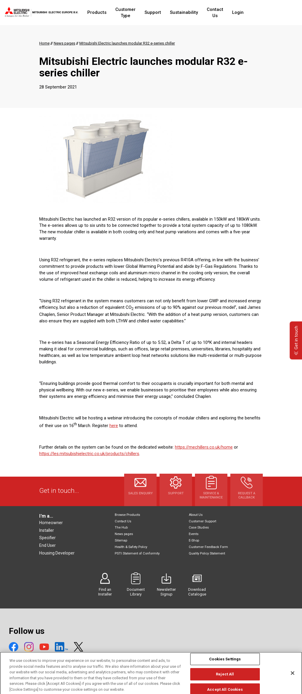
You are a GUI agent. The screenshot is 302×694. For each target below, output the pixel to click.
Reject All (225, 680)
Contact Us (232, 12)
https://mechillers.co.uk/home (204, 447)
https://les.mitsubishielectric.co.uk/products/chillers (89, 453)
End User (47, 545)
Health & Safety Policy (131, 547)
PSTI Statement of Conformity (137, 553)
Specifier (47, 537)
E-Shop (194, 540)
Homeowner (51, 522)
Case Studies (199, 527)
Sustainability (199, 12)
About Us (196, 515)
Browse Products (127, 515)
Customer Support (202, 521)
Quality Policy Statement (207, 553)
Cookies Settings (225, 665)
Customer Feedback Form (208, 547)
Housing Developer (57, 553)
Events (193, 534)
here (113, 425)
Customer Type (134, 12)
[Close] (292, 678)
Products (100, 12)
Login (259, 12)
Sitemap (121, 540)
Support (167, 12)
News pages (124, 534)
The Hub (121, 527)
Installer (46, 530)
